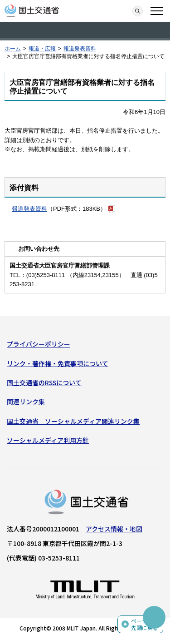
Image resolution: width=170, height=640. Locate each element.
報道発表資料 (79, 48)
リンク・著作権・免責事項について (57, 363)
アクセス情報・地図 (114, 528)
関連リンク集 (26, 401)
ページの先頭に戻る (144, 624)
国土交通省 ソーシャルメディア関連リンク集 (73, 421)
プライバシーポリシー (38, 343)
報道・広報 (42, 48)
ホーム (13, 48)
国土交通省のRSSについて (44, 382)
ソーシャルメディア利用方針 (48, 440)
